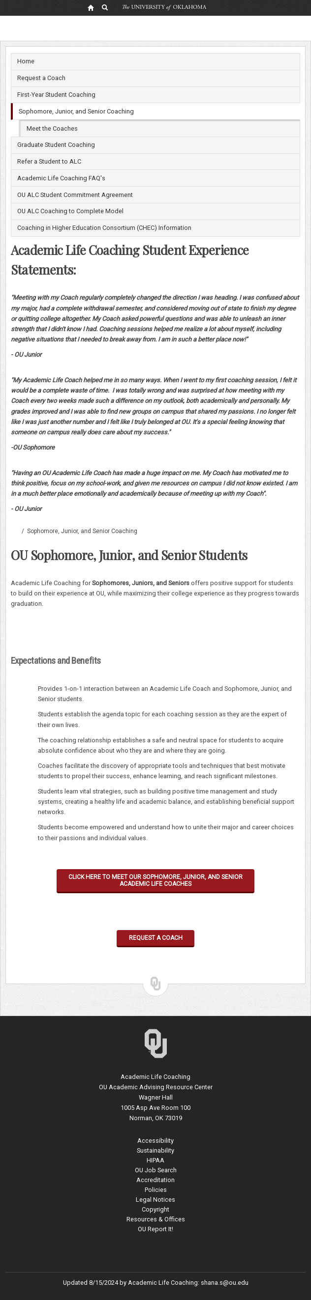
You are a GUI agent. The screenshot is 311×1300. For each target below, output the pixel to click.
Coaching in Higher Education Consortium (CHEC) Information (104, 227)
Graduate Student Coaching (56, 144)
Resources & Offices (155, 1219)
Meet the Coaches (52, 128)
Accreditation (155, 1180)
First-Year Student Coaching (56, 94)
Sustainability (155, 1150)
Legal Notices (155, 1199)
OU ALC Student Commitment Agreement (75, 194)
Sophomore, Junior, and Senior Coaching (76, 111)
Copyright (155, 1209)
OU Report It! (155, 1229)
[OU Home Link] (90, 7)
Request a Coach (41, 78)
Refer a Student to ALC (49, 161)
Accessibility (155, 1140)
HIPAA (155, 1160)
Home (25, 61)
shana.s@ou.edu (225, 1282)
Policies (156, 1189)
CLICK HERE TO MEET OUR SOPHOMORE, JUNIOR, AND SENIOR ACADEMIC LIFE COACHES (155, 880)
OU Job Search (156, 1170)
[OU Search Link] (105, 7)
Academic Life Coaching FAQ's (61, 178)
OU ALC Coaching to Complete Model (70, 211)
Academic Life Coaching (15, 531)
